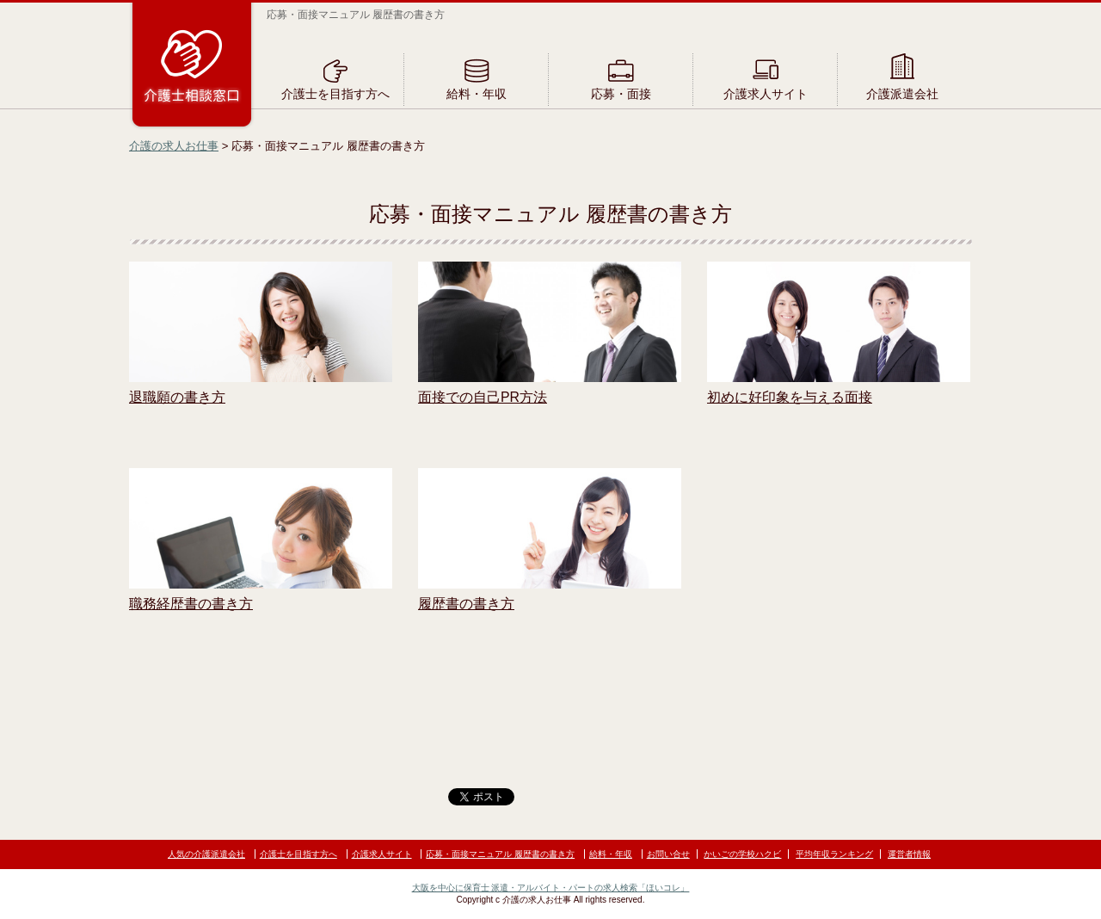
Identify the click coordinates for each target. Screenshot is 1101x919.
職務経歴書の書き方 (191, 603)
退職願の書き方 (177, 397)
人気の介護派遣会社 (206, 854)
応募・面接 (621, 94)
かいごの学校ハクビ (742, 854)
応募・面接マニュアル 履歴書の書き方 (500, 854)
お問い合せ (668, 854)
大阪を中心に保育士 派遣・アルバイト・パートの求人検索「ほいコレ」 (551, 887)
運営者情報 (909, 854)
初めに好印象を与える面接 (789, 397)
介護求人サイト (765, 94)
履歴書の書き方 (466, 603)
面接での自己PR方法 (482, 397)
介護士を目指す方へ (335, 94)
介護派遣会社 (902, 94)
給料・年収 (476, 94)
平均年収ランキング (834, 854)
